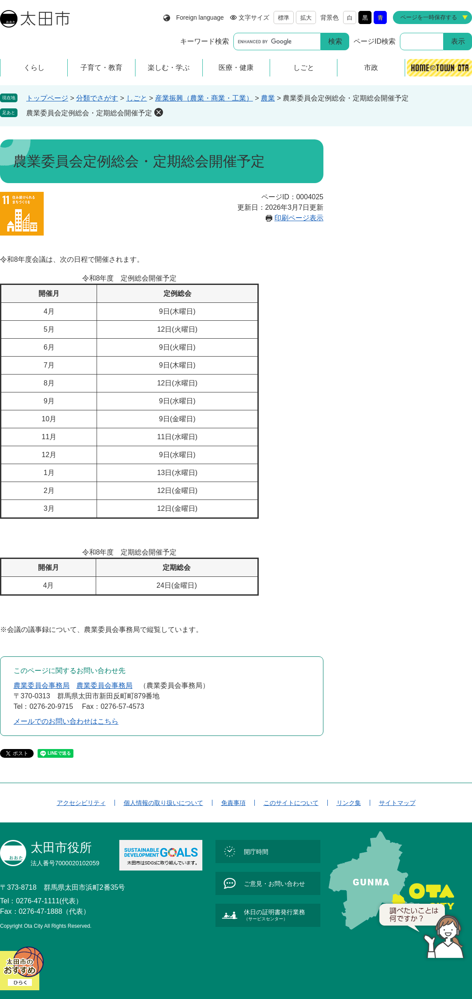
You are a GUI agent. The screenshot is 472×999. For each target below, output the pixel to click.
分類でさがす (97, 98)
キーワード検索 (204, 41)
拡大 (306, 17)
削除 (158, 112)
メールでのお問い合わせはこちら (66, 721)
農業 (268, 98)
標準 (283, 17)
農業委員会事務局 (41, 685)
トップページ (47, 98)
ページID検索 (375, 41)
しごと (136, 98)
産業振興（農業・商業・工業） (204, 98)
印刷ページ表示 (298, 218)
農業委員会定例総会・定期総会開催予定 (89, 113)
